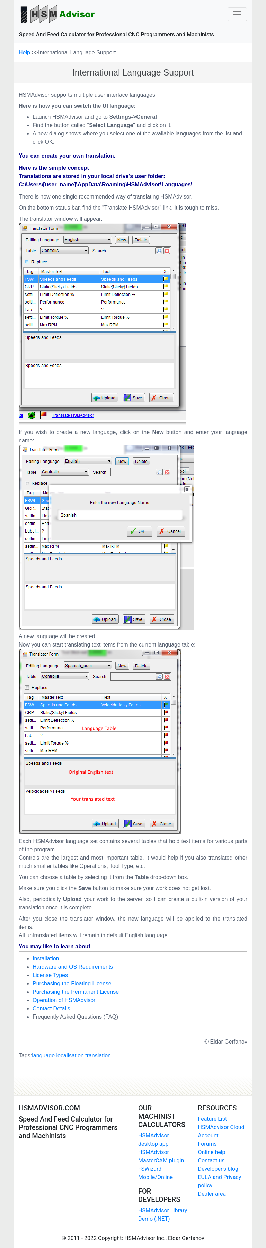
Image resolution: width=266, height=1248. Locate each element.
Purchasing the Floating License (72, 983)
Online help (211, 1152)
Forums (207, 1144)
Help (25, 52)
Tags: (65, 1056)
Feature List (212, 1119)
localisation (70, 1055)
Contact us (211, 1160)
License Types (50, 975)
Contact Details (51, 1008)
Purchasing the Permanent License (76, 992)
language (43, 1055)
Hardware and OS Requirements (73, 967)
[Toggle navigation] (237, 14)
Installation (46, 958)
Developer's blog (218, 1169)
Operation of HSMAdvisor (64, 1000)
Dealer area (212, 1193)
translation (98, 1055)
